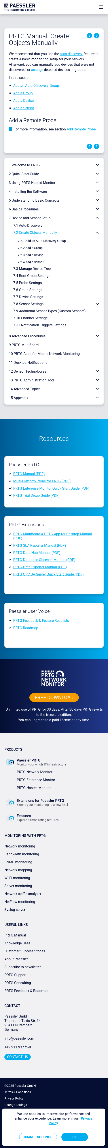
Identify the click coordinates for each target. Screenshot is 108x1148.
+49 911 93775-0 (17, 1047)
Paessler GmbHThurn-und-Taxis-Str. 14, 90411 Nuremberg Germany (23, 1023)
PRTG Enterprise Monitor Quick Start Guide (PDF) (51, 488)
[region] (53, 1127)
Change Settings (15, 1105)
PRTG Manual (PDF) (29, 474)
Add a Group (23, 93)
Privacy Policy (13, 1098)
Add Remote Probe (81, 129)
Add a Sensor (23, 108)
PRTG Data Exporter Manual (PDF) (40, 567)
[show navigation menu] (101, 7)
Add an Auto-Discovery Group (36, 86)
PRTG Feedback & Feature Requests (41, 621)
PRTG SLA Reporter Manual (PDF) (39, 545)
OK (74, 1137)
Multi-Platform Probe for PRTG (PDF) (42, 481)
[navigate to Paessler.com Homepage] (19, 7)
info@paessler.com (19, 1038)
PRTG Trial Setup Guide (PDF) (36, 495)
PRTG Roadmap (25, 628)
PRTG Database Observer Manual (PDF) (44, 560)
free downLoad (54, 697)
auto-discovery (71, 54)
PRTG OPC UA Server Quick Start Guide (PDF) (48, 574)
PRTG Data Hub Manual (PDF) (37, 552)
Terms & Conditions (17, 1092)
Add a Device (23, 100)
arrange (37, 70)
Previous (89, 35)
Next (96, 35)
